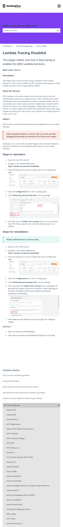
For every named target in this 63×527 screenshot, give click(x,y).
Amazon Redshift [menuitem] (12, 467)
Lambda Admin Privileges (11, 381)
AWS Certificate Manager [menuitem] (15, 438)
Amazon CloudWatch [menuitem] (14, 500)
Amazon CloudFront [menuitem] (13, 476)
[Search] (58, 30)
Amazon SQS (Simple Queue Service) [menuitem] (20, 429)
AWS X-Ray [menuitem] (10, 519)
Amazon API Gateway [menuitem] (14, 523)
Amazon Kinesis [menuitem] (12, 419)
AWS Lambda (42, 46)
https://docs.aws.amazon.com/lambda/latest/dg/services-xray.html (31, 335)
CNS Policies (7, 46)
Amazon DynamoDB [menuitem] (13, 481)
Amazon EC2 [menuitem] (11, 462)
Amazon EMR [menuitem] (11, 471)
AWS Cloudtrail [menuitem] (12, 433)
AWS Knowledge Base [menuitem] (12, 405)
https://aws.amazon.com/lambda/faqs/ (21, 332)
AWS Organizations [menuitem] (13, 424)
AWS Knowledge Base (24, 46)
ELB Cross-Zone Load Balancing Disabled (16, 375)
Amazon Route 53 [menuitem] (12, 490)
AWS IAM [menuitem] (10, 443)
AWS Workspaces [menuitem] (12, 448)
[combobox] (29, 30)
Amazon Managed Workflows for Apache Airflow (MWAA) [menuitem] (27, 486)
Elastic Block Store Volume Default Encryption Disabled (20, 387)
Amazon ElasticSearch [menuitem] (14, 504)
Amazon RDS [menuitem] (11, 415)
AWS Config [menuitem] (10, 514)
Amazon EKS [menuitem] (11, 410)
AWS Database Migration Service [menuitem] (18, 509)
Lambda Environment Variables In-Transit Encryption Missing (22, 398)
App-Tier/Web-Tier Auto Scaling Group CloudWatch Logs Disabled (24, 393)
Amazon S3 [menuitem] (10, 452)
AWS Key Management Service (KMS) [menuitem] (20, 495)
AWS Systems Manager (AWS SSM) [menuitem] (19, 457)
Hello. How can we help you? (20, 25)
